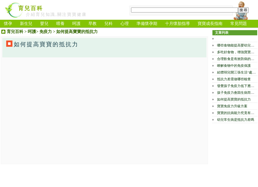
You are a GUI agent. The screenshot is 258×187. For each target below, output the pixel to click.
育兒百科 (30, 8)
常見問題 (238, 23)
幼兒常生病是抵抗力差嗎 (235, 120)
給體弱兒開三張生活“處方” (237, 72)
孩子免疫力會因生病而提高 (237, 93)
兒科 (108, 23)
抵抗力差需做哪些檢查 (234, 79)
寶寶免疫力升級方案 (232, 106)
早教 (92, 23)
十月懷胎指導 (177, 23)
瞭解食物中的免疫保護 (234, 66)
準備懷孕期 (147, 23)
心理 (124, 23)
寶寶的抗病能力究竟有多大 (237, 113)
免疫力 (45, 31)
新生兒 (26, 23)
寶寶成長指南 (210, 23)
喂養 (60, 23)
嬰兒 (44, 23)
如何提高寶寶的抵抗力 (234, 99)
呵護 (76, 23)
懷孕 (8, 23)
